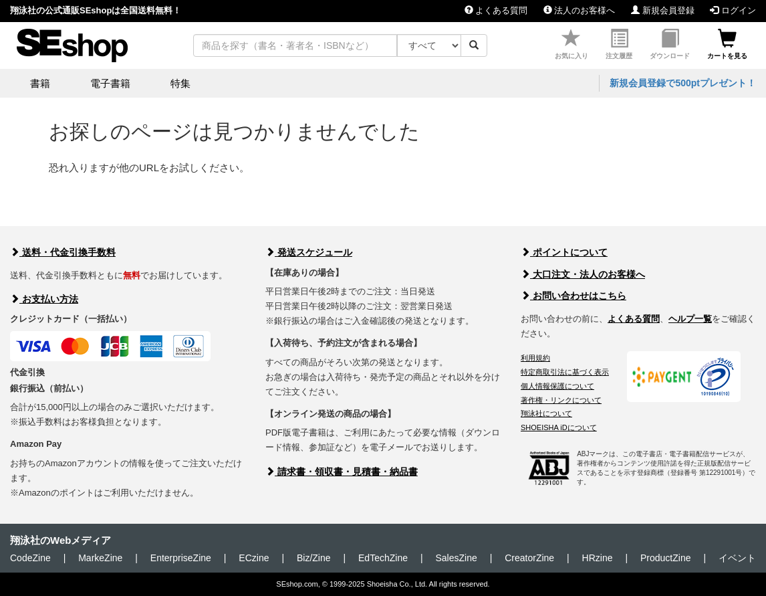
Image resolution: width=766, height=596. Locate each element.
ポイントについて (564, 252)
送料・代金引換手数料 (63, 252)
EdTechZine (383, 558)
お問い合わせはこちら (573, 295)
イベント (737, 558)
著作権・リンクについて (561, 400)
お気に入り (571, 44)
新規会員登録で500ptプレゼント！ (683, 83)
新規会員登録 (662, 10)
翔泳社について (546, 413)
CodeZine (30, 558)
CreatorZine (529, 558)
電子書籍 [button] (110, 83)
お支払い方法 (44, 299)
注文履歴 (619, 44)
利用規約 (535, 358)
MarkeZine (100, 558)
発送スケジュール (308, 252)
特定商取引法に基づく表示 (565, 372)
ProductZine (665, 558)
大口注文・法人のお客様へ (583, 274)
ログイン (733, 10)
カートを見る (727, 44)
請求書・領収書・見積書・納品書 (341, 471)
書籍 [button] (40, 83)
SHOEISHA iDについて (559, 427)
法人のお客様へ (579, 10)
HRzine (597, 558)
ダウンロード (670, 44)
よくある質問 (496, 10)
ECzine (254, 558)
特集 (180, 83)
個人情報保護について (557, 386)
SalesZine (456, 558)
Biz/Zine (314, 558)
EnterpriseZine (180, 558)
